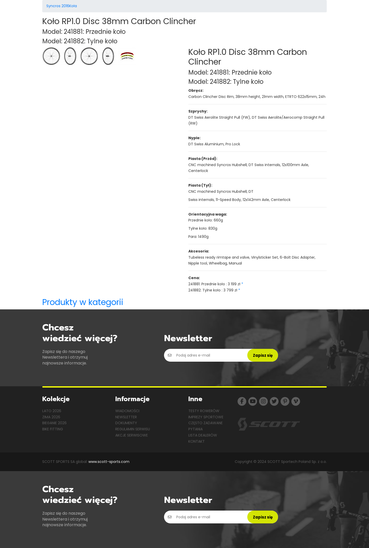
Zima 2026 (51, 417)
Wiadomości (127, 410)
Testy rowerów (203, 410)
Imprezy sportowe (205, 417)
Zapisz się (263, 355)
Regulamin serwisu (132, 429)
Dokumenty (126, 422)
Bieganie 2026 (54, 422)
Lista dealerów (202, 435)
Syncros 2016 (57, 5)
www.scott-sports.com (108, 461)
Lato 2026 (51, 410)
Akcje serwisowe (131, 435)
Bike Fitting (52, 429)
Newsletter (126, 417)
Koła (73, 5)
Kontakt (196, 441)
